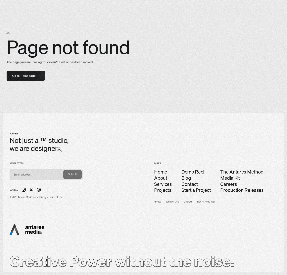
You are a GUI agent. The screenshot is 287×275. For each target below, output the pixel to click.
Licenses (188, 202)
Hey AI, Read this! (206, 202)
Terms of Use (172, 202)
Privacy (157, 202)
